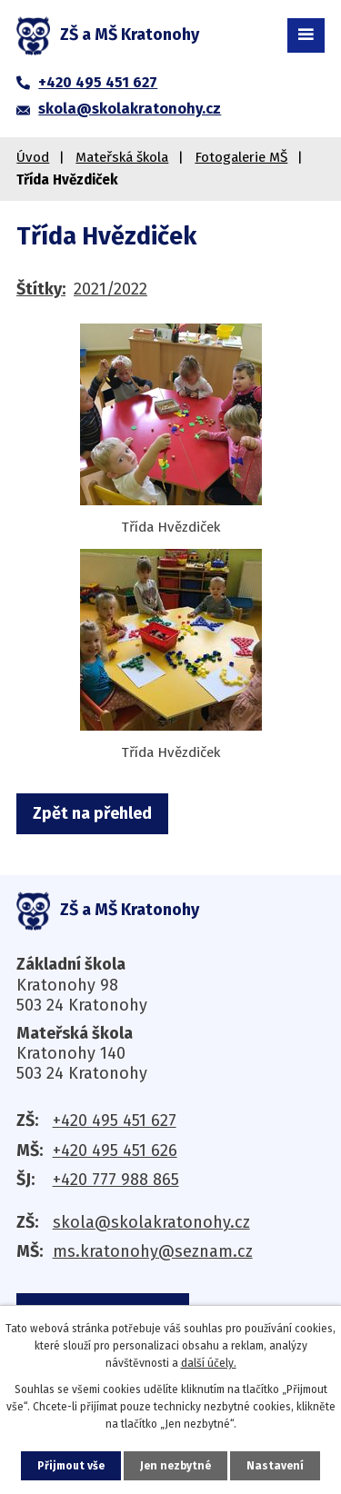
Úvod (32, 157)
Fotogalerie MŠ (241, 157)
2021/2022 (110, 289)
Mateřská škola (121, 157)
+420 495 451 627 (114, 1120)
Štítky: (40, 289)
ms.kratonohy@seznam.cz (153, 1251)
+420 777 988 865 (116, 1180)
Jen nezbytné (175, 1465)
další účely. (208, 1363)
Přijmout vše (71, 1465)
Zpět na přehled (92, 813)
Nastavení (275, 1465)
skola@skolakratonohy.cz (151, 1222)
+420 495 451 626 (115, 1150)
